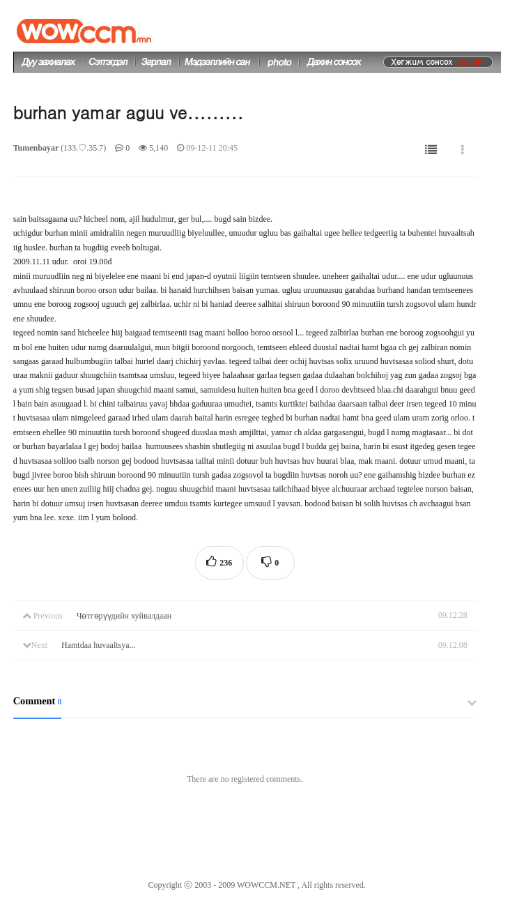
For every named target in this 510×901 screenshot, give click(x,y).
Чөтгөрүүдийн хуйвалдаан (124, 616)
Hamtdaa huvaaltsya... (98, 645)
